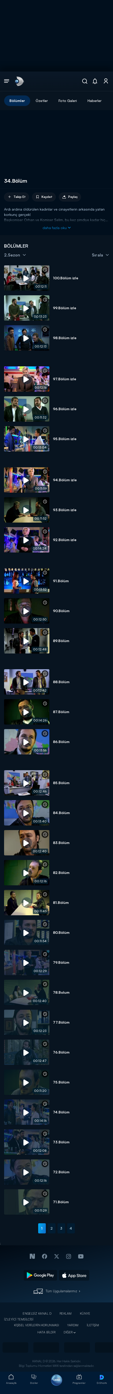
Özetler (42, 100)
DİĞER (68, 1332)
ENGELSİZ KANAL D (37, 1313)
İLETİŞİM (93, 1325)
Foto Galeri (68, 100)
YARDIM (73, 1325)
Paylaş (70, 197)
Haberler (95, 100)
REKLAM (66, 1313)
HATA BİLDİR (46, 1332)
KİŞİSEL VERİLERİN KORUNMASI (36, 1325)
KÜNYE (85, 1313)
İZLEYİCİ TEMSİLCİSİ (18, 1319)
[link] (19, 81)
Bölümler (17, 100)
